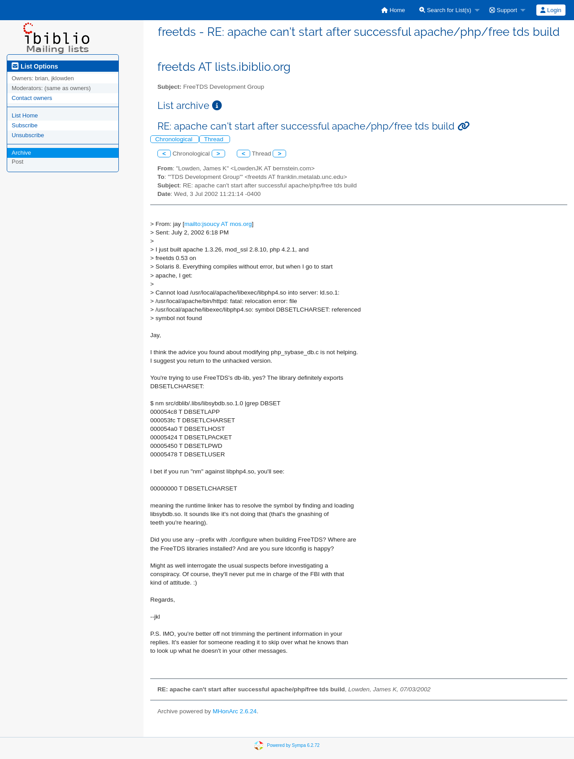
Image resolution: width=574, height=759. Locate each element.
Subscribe (25, 125)
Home (393, 10)
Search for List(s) (445, 10)
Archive (21, 152)
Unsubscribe (28, 135)
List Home (25, 115)
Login (550, 10)
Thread (214, 139)
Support (503, 10)
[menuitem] (393, 10)
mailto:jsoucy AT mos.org (218, 224)
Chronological (174, 139)
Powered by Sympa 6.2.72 (293, 744)
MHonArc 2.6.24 (235, 711)
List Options (35, 66)
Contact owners (32, 98)
